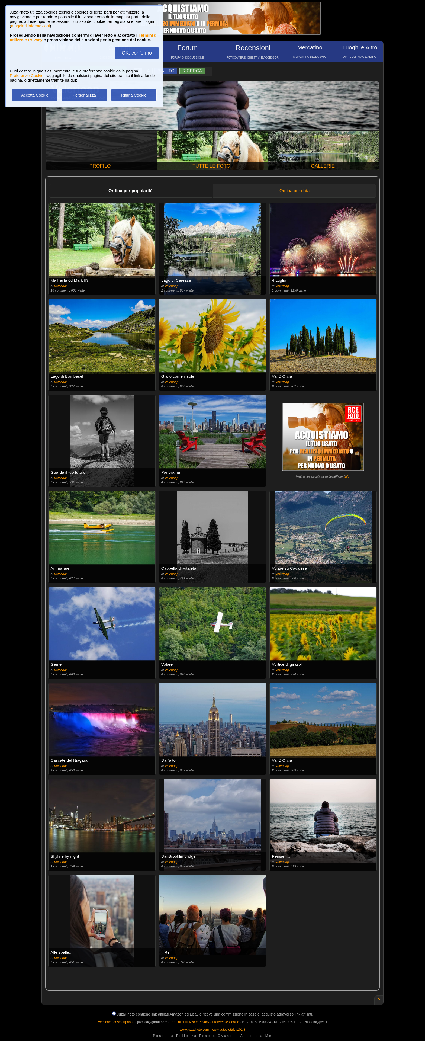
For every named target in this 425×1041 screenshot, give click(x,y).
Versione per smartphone (116, 1022)
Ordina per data (294, 190)
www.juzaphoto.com (194, 1030)
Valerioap (60, 286)
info (346, 476)
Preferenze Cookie (26, 75)
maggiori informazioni (30, 26)
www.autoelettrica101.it (228, 1030)
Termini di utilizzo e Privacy (189, 1022)
